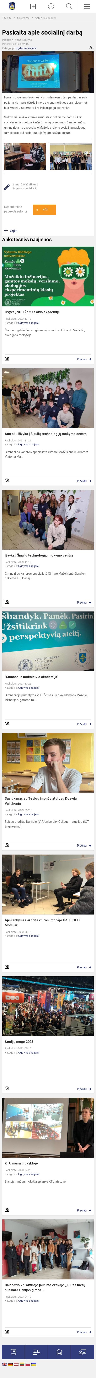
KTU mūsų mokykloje (21, 1163)
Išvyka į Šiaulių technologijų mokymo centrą (39, 555)
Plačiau (82, 359)
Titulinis (7, 17)
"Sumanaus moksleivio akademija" (31, 677)
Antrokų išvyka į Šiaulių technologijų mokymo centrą (46, 434)
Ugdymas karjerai (45, 17)
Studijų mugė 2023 (19, 1042)
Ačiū (42, 210)
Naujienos (23, 17)
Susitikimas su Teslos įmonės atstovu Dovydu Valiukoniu (41, 800)
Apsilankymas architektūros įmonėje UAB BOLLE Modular (43, 922)
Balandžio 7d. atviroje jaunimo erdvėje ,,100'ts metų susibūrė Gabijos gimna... (45, 1287)
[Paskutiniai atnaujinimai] (51, 6)
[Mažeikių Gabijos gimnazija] (12, 6)
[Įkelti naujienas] (33, 6)
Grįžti (13, 231)
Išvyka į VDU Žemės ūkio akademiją (32, 312)
